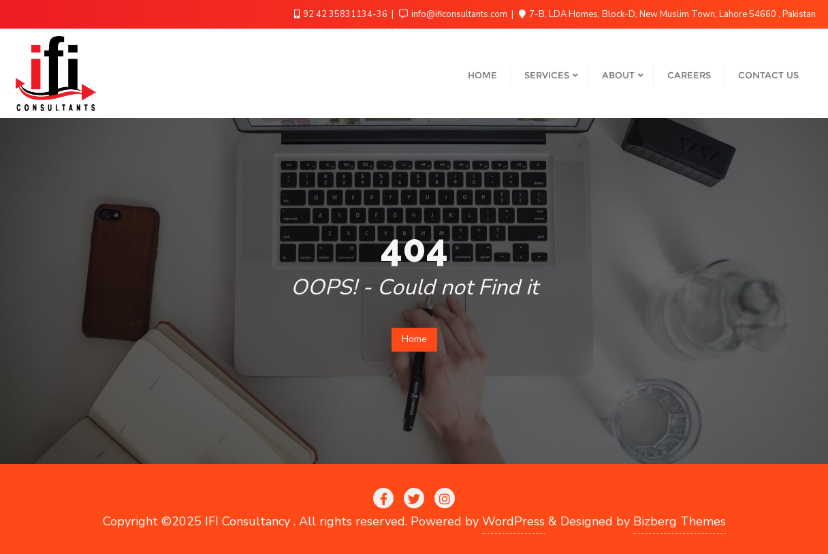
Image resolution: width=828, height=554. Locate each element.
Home (414, 339)
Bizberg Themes (679, 521)
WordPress (513, 521)
